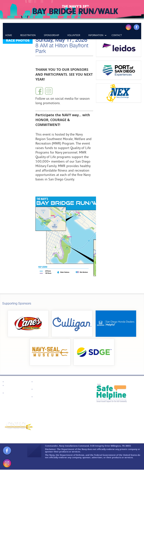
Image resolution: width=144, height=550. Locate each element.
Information (95, 35)
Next (133, 49)
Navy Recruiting (15, 473)
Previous (11, 49)
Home (8, 35)
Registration (28, 35)
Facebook (136, 27)
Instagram (128, 27)
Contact (117, 35)
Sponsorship (51, 35)
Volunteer (73, 35)
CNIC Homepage (15, 461)
